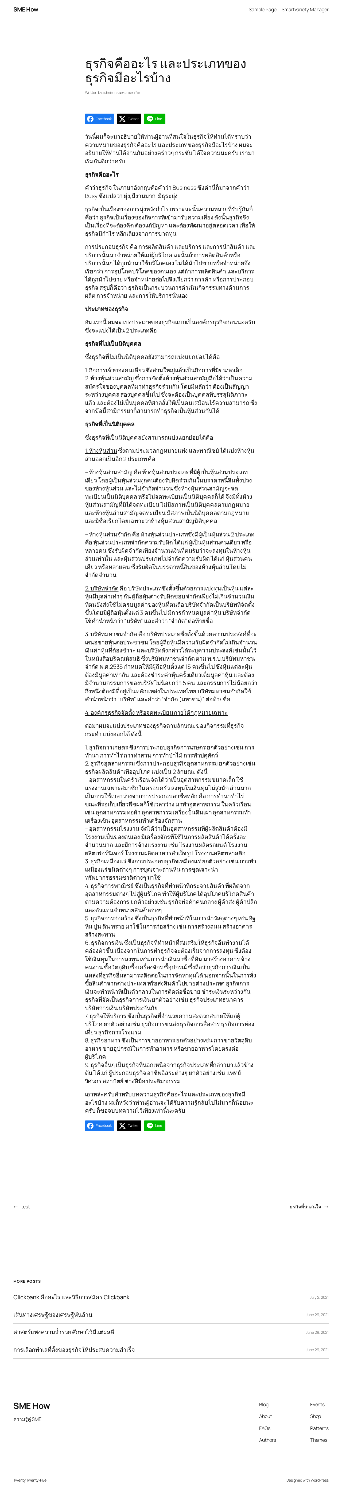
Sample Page (263, 9)
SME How (25, 9)
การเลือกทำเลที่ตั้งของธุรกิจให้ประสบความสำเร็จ (74, 1350)
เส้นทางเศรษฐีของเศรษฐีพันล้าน (52, 1315)
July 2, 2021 (319, 1297)
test (25, 1206)
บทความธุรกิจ (128, 92)
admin (108, 92)
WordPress (320, 1480)
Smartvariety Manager (305, 9)
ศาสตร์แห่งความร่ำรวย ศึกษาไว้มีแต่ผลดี (63, 1332)
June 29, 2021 (317, 1314)
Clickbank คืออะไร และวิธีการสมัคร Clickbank (71, 1297)
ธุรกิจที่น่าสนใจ (305, 1206)
